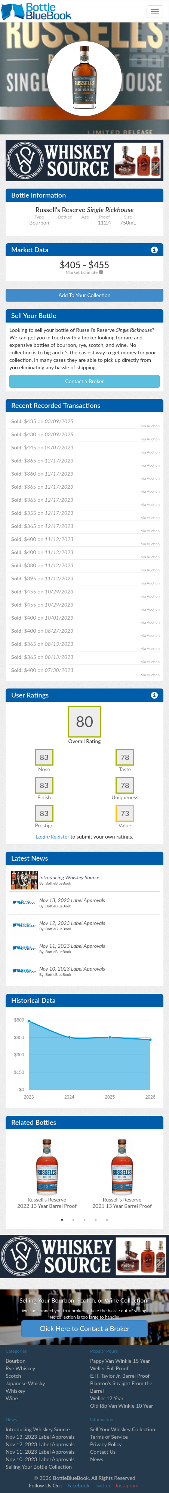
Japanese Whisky (25, 1383)
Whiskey (15, 1390)
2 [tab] (73, 1220)
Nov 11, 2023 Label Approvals (40, 1451)
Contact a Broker (84, 381)
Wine (12, 1398)
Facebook (78, 1485)
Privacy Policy (106, 1444)
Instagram (127, 1485)
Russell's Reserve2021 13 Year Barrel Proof (122, 1202)
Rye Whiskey (20, 1368)
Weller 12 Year (106, 1398)
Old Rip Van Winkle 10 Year (121, 1405)
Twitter (103, 1485)
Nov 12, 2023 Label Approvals (40, 1444)
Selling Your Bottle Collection (39, 1466)
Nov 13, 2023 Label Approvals (40, 1437)
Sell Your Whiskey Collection (122, 1429)
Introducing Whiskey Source (38, 1429)
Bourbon (15, 1361)
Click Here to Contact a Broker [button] (85, 1328)
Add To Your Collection (84, 295)
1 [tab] (62, 1220)
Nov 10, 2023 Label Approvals (40, 1459)
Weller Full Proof (109, 1368)
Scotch (13, 1376)
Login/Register (52, 836)
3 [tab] (84, 1220)
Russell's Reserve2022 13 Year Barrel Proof (47, 1202)
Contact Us (103, 1451)
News (96, 1459)
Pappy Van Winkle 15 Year (120, 1361)
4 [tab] (95, 1220)
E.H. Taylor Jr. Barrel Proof (120, 1376)
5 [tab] (107, 1220)
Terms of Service (109, 1437)
